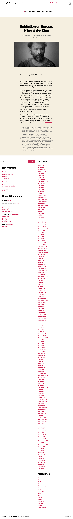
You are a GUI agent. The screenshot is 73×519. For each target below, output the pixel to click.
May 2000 (41, 428)
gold (26, 134)
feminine (32, 132)
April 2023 (41, 238)
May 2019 (41, 329)
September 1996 (43, 440)
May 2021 (41, 283)
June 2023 (41, 234)
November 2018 (42, 333)
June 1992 (41, 450)
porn (47, 143)
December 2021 (42, 269)
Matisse (26, 141)
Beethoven (44, 127)
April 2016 (41, 380)
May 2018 (41, 343)
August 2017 (42, 357)
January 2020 (42, 315)
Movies (58, 2)
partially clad (37, 143)
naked (40, 142)
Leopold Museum (34, 138)
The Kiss (23, 146)
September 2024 (43, 204)
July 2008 (41, 402)
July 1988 (41, 467)
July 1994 (41, 442)
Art (43, 2)
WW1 (36, 149)
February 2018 (42, 349)
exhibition (33, 131)
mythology (36, 142)
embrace (23, 131)
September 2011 (43, 394)
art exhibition (40, 125)
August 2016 (42, 376)
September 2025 (43, 180)
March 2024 (41, 216)
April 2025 (41, 190)
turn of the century (44, 146)
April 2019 (41, 331)
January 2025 (42, 196)
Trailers (40, 505)
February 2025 (42, 194)
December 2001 (42, 420)
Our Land (4, 171)
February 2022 (42, 265)
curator (35, 130)
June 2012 (41, 390)
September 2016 (43, 374)
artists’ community (37, 127)
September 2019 (43, 321)
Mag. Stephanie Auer (32, 139)
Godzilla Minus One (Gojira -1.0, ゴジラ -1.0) (7, 175)
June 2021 (41, 281)
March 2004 (41, 414)
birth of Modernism (41, 128)
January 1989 (42, 466)
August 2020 (42, 301)
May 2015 (41, 382)
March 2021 (41, 287)
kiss (45, 137)
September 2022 (43, 252)
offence (49, 142)
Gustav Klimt (43, 134)
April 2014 (41, 384)
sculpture (30, 145)
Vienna (37, 148)
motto (28, 142)
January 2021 (42, 291)
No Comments (48, 35)
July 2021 (41, 279)
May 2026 (41, 164)
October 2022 (42, 250)
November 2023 (42, 224)
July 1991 (41, 456)
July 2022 (41, 256)
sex (50, 145)
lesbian (39, 138)
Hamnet (9, 199)
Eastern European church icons (44, 130)
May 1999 (41, 432)
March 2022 (41, 263)
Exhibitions (52, 2)
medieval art (48, 141)
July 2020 (41, 303)
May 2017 (41, 363)
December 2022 (42, 246)
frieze (45, 132)
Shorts (40, 499)
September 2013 (43, 386)
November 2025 (42, 176)
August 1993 (42, 446)
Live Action (41, 22)
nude (43, 142)
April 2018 (41, 345)
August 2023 (42, 230)
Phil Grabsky (42, 143)
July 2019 (41, 325)
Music (63, 2)
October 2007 (42, 404)
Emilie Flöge (28, 131)
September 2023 (43, 228)
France (42, 132)
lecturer (28, 138)
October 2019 (42, 319)
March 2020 (41, 311)
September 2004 (43, 412)
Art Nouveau (27, 127)
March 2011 (41, 396)
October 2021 (42, 273)
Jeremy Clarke (28, 35)
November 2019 (42, 317)
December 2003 (43, 418)
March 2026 (41, 168)
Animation (41, 477)
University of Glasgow (26, 148)
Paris (33, 143)
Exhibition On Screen (40, 131)
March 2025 (41, 192)
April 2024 (41, 214)
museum (31, 142)
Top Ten (40, 502)
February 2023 (42, 242)
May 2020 (41, 307)
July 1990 (41, 458)
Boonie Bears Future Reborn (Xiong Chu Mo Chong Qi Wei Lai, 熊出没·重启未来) (10, 217)
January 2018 (42, 351)
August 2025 (42, 182)
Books (47, 2)
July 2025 (41, 184)
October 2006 (42, 408)
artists (32, 127)
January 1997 (42, 438)
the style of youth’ (36, 146)
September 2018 (43, 337)
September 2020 (43, 299)
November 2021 (42, 271)
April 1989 (41, 464)
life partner (47, 138)
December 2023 (42, 222)
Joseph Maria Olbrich (35, 137)
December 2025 (42, 174)
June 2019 (41, 327)
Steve (4, 205)
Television (41, 501)
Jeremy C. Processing (9, 3)
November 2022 (42, 248)
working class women (43, 148)
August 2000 (42, 426)
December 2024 (43, 198)
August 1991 (42, 454)
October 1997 (42, 434)
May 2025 (41, 188)
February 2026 (42, 170)
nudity (45, 142)
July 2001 (41, 422)
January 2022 (42, 267)
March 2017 (41, 366)
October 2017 (42, 355)
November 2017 (42, 353)
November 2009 (43, 400)
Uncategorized (42, 506)
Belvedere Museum (32, 128)
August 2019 (42, 323)
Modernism (24, 142)
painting (29, 143)
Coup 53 (4, 180)
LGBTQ (43, 138)
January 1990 (42, 460)
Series (40, 497)
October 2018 (42, 335)
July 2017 (41, 359)
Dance (40, 483)
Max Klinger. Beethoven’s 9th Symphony (37, 141)
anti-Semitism (34, 125)
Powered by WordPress (23, 515)
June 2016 (41, 378)
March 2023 (41, 240)
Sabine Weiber (25, 145)
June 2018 (41, 341)
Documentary (27, 22)
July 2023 (41, 232)
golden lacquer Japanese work (34, 134)
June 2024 (41, 210)
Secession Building (36, 145)
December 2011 (42, 392)
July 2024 (41, 208)
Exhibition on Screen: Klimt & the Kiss (36, 28)
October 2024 (42, 202)
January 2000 (42, 430)
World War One (31, 149)
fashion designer (48, 131)
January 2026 (42, 172)
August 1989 (42, 462)
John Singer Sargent (26, 137)
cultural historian (30, 130)
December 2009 (43, 398)
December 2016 (42, 368)
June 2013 (41, 388)
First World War (37, 132)
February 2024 (42, 218)
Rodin (49, 143)
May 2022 (41, 260)
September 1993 (43, 444)
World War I (24, 149)
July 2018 (41, 339)
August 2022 (42, 254)
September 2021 (43, 275)
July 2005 (41, 410)
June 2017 (41, 361)
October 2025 (42, 178)
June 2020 (41, 305)
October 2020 (42, 297)
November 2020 (43, 295)
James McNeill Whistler (44, 135)
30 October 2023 (38, 35)
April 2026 (41, 166)
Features (34, 22)
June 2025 (41, 186)
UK (48, 146)
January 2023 (42, 244)
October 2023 (42, 226)
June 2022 (41, 257)
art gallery (46, 125)
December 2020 (43, 293)
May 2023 (41, 236)
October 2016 (42, 372)
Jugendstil (42, 137)
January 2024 (42, 220)
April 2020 (41, 309)
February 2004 (42, 416)
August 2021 (42, 277)
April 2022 (41, 261)
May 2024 (41, 212)
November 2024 (43, 200)
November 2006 (43, 406)
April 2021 (41, 285)
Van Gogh (33, 148)
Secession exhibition (45, 145)
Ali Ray (29, 125)
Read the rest (48, 122)
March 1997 (41, 436)
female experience (25, 132)
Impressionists (31, 135)
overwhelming (25, 143)
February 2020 (42, 313)
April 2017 (41, 364)
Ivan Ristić (37, 135)
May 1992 (41, 452)
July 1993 (41, 448)
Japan (50, 135)
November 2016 (42, 370)
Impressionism (25, 135)
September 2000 (43, 424)
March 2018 (41, 347)
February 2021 (42, 289)
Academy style (25, 125)
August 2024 (42, 206)
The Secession (29, 146)
